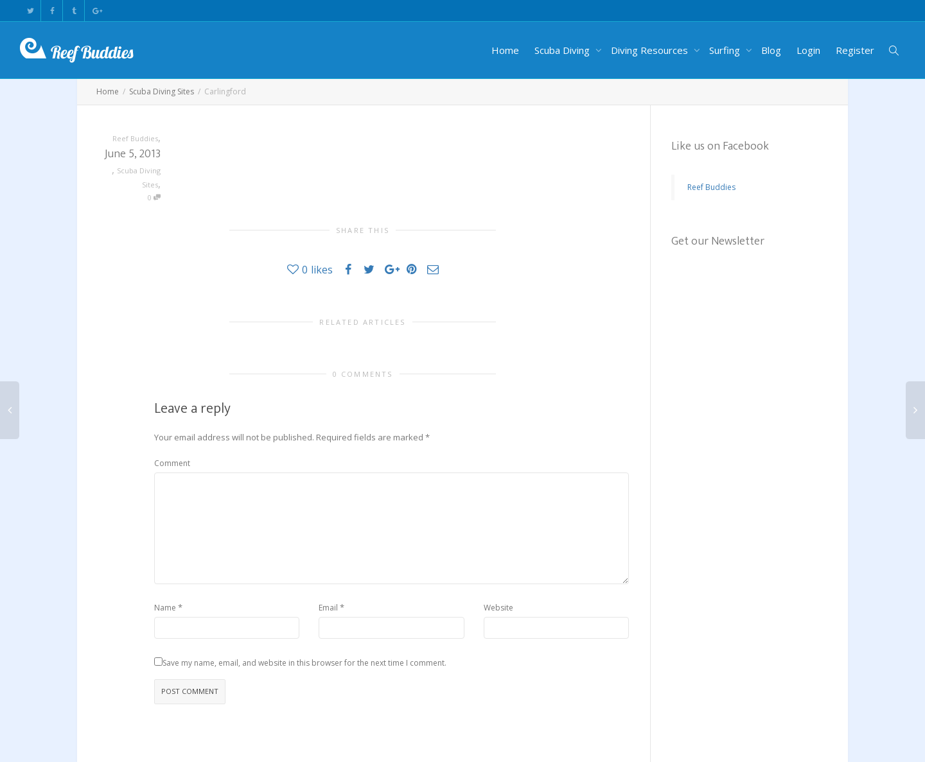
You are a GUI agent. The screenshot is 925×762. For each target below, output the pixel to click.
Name (165, 607)
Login (808, 50)
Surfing (726, 50)
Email (328, 607)
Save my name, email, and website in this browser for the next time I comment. (304, 662)
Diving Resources (651, 50)
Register (855, 50)
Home (505, 50)
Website (498, 607)
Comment (172, 463)
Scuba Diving (563, 50)
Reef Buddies (711, 187)
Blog (771, 50)
